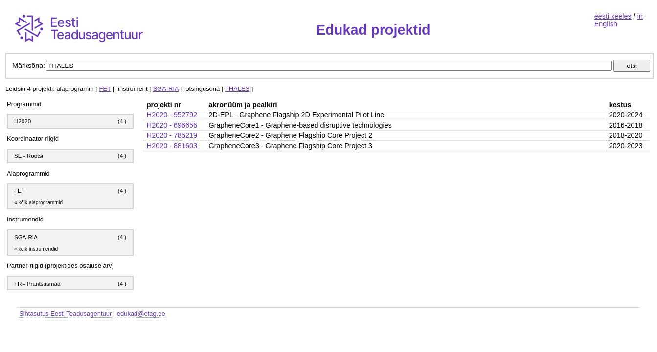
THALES (237, 88)
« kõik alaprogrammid (38, 202)
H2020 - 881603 (172, 146)
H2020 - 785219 (172, 135)
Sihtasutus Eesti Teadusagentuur (65, 313)
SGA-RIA (166, 88)
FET (105, 88)
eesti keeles (613, 16)
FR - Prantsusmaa (37, 283)
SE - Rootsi (28, 156)
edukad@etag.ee (141, 313)
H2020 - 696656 (172, 125)
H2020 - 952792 (172, 115)
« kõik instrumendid (36, 249)
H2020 (22, 121)
